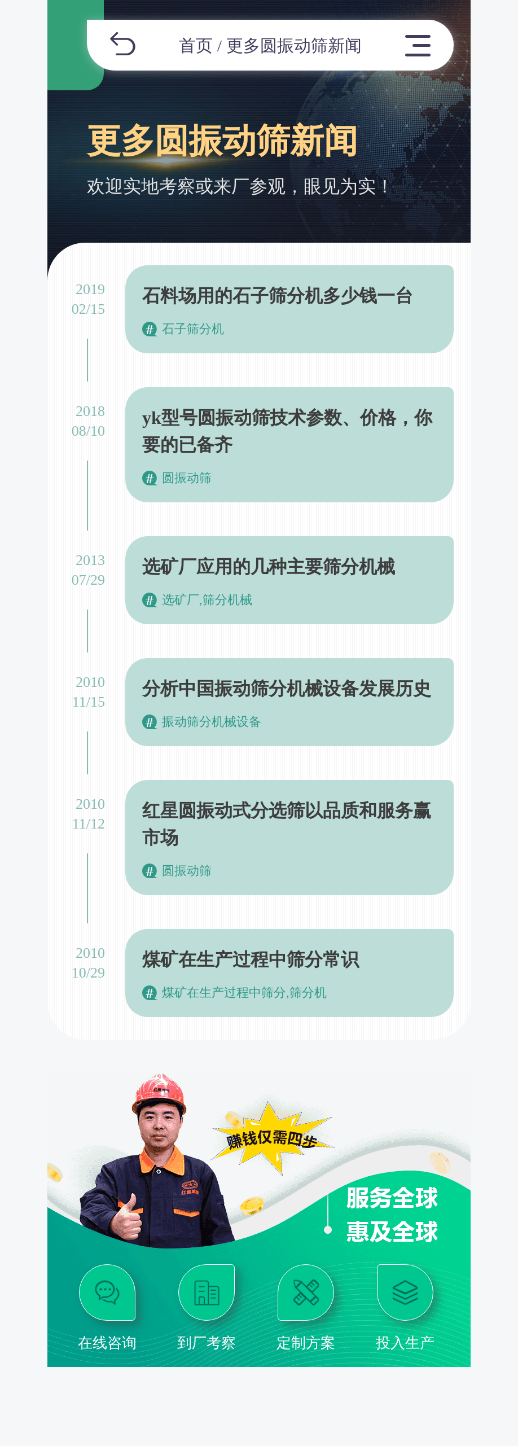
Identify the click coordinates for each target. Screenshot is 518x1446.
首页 (196, 45)
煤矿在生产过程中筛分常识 (250, 959)
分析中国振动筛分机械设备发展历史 (286, 688)
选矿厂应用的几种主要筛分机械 (268, 567)
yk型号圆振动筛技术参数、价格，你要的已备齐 (287, 431)
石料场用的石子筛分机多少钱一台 (277, 296)
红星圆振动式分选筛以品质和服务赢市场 (286, 824)
